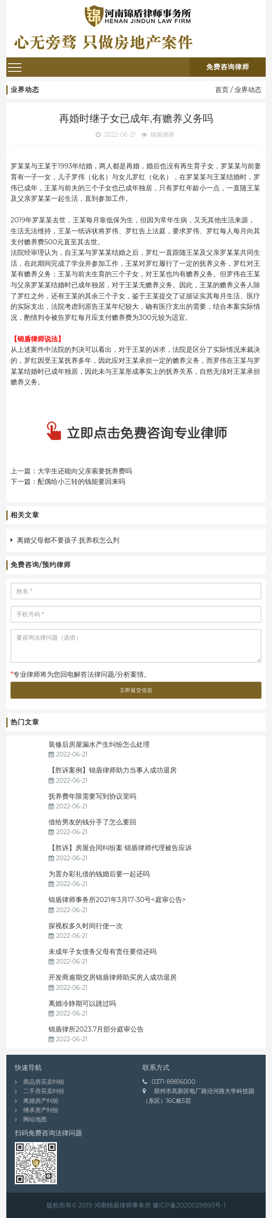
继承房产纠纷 (41, 1110)
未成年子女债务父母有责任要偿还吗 (102, 952)
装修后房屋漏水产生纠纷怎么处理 (99, 744)
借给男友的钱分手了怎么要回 (92, 822)
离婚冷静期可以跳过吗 (82, 1003)
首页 (222, 90)
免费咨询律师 (227, 67)
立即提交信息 (136, 690)
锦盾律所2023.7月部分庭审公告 (96, 1029)
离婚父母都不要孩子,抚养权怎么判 (68, 540)
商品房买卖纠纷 (44, 1082)
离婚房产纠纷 (41, 1101)
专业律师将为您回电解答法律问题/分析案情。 (81, 674)
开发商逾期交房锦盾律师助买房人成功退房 (112, 977)
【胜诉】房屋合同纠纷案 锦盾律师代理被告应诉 (120, 848)
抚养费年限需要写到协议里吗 (92, 796)
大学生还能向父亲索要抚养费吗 (85, 471)
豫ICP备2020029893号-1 (189, 1205)
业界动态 (247, 90)
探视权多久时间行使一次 (85, 926)
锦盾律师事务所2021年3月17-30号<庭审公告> (117, 900)
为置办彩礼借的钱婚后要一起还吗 (99, 874)
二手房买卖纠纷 (44, 1091)
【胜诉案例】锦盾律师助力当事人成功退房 (113, 770)
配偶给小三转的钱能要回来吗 (81, 482)
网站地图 (35, 1119)
